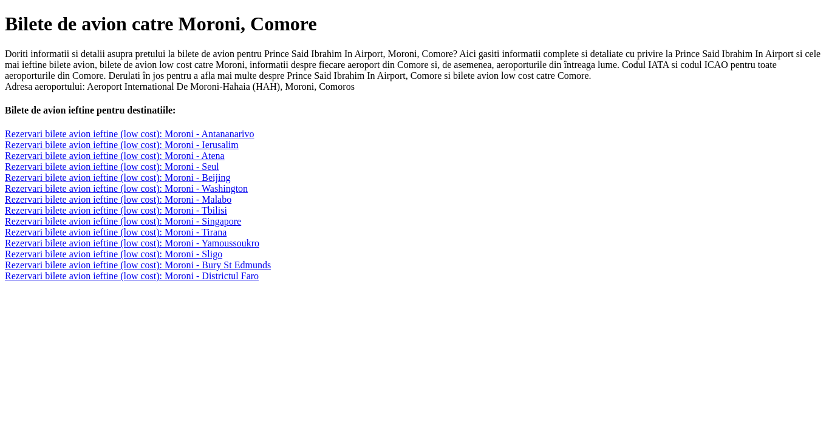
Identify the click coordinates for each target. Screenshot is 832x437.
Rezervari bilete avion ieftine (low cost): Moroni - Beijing (117, 177)
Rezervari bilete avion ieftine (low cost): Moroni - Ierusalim (122, 145)
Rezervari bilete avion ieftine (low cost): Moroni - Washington (126, 188)
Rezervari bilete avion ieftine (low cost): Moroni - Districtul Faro (132, 276)
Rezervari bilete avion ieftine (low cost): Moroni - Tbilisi (116, 210)
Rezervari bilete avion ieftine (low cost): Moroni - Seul (112, 166)
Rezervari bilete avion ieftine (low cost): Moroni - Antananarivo (129, 134)
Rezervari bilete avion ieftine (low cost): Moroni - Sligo (113, 254)
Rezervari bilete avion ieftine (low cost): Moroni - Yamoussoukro (132, 243)
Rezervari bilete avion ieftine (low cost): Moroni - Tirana (116, 232)
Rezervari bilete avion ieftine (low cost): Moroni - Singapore (123, 221)
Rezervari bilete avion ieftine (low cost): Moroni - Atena (115, 156)
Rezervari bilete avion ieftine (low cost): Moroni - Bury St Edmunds (138, 265)
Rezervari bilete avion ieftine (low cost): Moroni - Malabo (118, 199)
